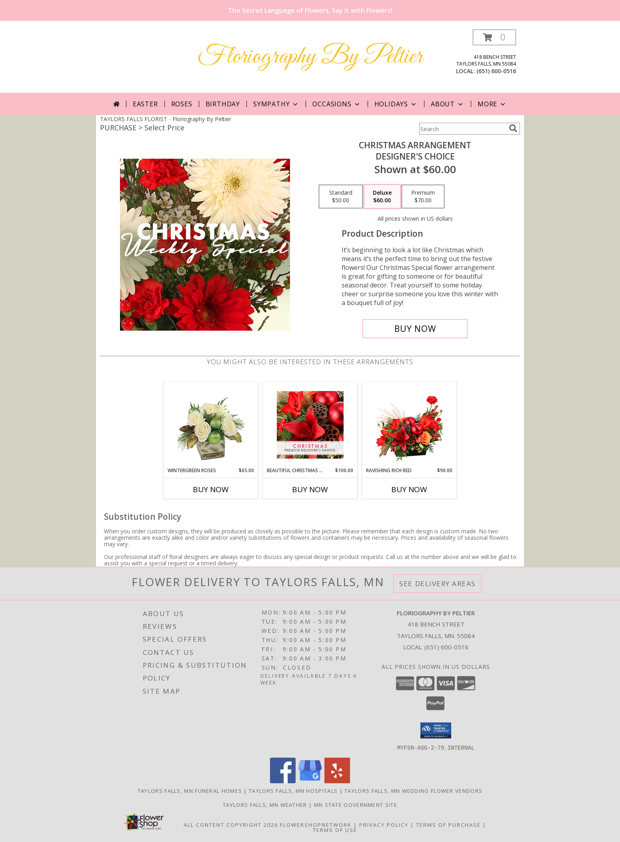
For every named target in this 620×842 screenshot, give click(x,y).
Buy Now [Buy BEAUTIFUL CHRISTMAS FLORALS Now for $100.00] (310, 489)
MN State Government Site (355, 804)
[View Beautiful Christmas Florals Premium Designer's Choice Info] (310, 424)
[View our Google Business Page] (310, 780)
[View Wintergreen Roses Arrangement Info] (211, 424)
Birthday (223, 104)
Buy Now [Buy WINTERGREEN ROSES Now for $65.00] (211, 489)
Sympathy (276, 104)
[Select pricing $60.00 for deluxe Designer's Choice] (382, 196)
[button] (494, 37)
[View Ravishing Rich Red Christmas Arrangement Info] (409, 424)
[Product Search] (462, 128)
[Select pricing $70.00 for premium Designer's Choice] (423, 196)
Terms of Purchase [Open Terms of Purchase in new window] (448, 824)
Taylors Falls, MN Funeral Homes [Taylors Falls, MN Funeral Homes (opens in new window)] (190, 790)
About (447, 104)
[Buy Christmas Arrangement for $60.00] (415, 328)
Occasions (336, 104)
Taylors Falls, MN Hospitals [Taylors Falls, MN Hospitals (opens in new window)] (293, 790)
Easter (145, 104)
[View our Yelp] (337, 780)
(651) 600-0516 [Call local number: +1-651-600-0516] (496, 71)
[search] (513, 128)
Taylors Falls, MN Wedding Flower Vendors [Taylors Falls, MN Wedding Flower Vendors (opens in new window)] (413, 790)
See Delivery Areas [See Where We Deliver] (437, 583)
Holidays (396, 104)
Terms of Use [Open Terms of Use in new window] (335, 829)
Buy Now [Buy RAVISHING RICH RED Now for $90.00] (409, 489)
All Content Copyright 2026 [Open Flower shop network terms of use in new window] (231, 824)
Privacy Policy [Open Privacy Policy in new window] (383, 824)
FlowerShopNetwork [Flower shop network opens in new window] (316, 824)
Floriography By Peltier (310, 57)
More (492, 104)
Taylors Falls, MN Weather (265, 804)
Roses (181, 104)
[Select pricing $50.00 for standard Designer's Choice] (340, 196)
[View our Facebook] (283, 780)
